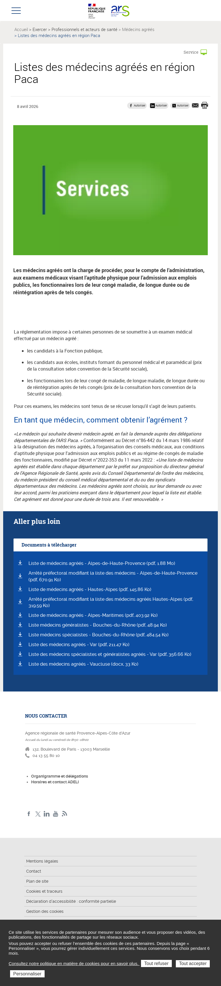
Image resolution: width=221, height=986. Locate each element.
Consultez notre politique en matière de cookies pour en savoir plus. (74, 963)
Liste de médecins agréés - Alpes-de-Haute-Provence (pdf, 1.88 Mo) (101, 563)
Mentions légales (42, 861)
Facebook (29, 814)
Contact (33, 871)
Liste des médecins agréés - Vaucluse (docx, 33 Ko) (83, 664)
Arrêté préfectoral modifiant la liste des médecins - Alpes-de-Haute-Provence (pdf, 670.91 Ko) (112, 576)
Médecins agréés (138, 29)
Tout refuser (156, 963)
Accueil (21, 29)
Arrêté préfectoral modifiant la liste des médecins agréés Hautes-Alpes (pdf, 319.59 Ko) (110, 602)
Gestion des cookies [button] (45, 911)
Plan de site (37, 881)
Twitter (38, 814)
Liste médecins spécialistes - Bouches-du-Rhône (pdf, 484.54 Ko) (98, 635)
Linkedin (47, 814)
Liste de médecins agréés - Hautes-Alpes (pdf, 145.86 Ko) (89, 589)
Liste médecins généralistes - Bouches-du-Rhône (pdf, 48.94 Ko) (97, 625)
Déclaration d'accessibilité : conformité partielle (71, 901)
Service (191, 52)
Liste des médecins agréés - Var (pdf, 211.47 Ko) (78, 644)
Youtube (56, 814)
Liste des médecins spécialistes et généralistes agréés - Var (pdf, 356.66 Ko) (109, 654)
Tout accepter (193, 963)
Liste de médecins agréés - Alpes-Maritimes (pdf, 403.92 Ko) (93, 615)
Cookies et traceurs (44, 891)
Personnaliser (27, 973)
